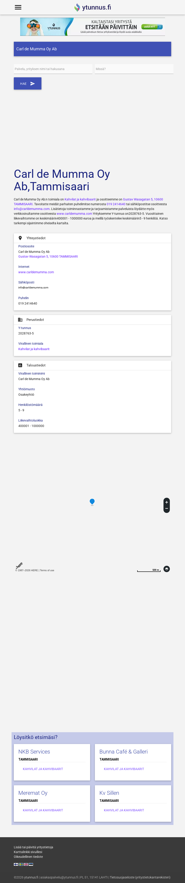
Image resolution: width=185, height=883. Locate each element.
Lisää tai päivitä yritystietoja (33, 847)
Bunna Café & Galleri (123, 752)
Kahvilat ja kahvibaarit (80, 199)
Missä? (101, 69)
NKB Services (34, 752)
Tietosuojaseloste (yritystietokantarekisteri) (140, 877)
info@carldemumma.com (32, 209)
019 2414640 (116, 204)
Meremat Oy (32, 793)
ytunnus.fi (31, 877)
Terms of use (47, 570)
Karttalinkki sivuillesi (28, 852)
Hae (27, 83)
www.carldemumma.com (74, 213)
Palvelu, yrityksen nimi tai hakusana (40, 69)
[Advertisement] (92, 126)
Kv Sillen (109, 793)
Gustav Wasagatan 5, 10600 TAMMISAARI (48, 256)
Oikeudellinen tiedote (28, 857)
